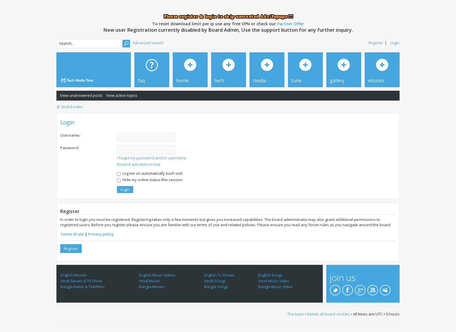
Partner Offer (290, 23)
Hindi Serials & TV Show (81, 280)
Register (375, 42)
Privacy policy (101, 234)
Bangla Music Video (275, 286)
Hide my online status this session (150, 179)
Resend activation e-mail (138, 164)
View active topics (121, 95)
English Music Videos (157, 275)
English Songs (270, 275)
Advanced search (148, 42)
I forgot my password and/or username (151, 157)
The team (295, 314)
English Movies (73, 275)
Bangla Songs (216, 286)
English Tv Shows (219, 275)
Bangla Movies (152, 286)
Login (395, 42)
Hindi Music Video (273, 280)
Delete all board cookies (328, 314)
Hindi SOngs (215, 280)
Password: (69, 147)
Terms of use (72, 234)
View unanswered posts (81, 95)
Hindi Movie (149, 280)
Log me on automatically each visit (149, 173)
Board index (72, 106)
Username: (70, 135)
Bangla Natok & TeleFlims (82, 286)
